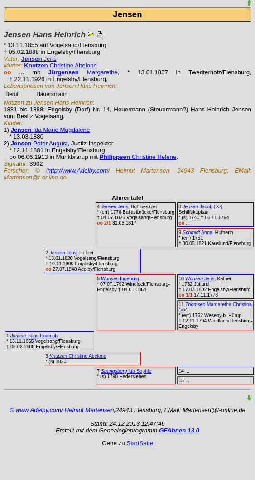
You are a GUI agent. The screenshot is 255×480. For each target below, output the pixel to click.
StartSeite (139, 443)
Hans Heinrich (34, 335)
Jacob (197, 206)
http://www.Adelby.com (78, 170)
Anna (197, 232)
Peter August (39, 143)
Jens (39, 58)
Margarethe (82, 72)
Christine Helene (138, 157)
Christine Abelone (60, 65)
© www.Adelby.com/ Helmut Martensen (62, 410)
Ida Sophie (126, 371)
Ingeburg (120, 278)
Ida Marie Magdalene (50, 129)
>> (218, 206)
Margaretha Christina (218, 304)
